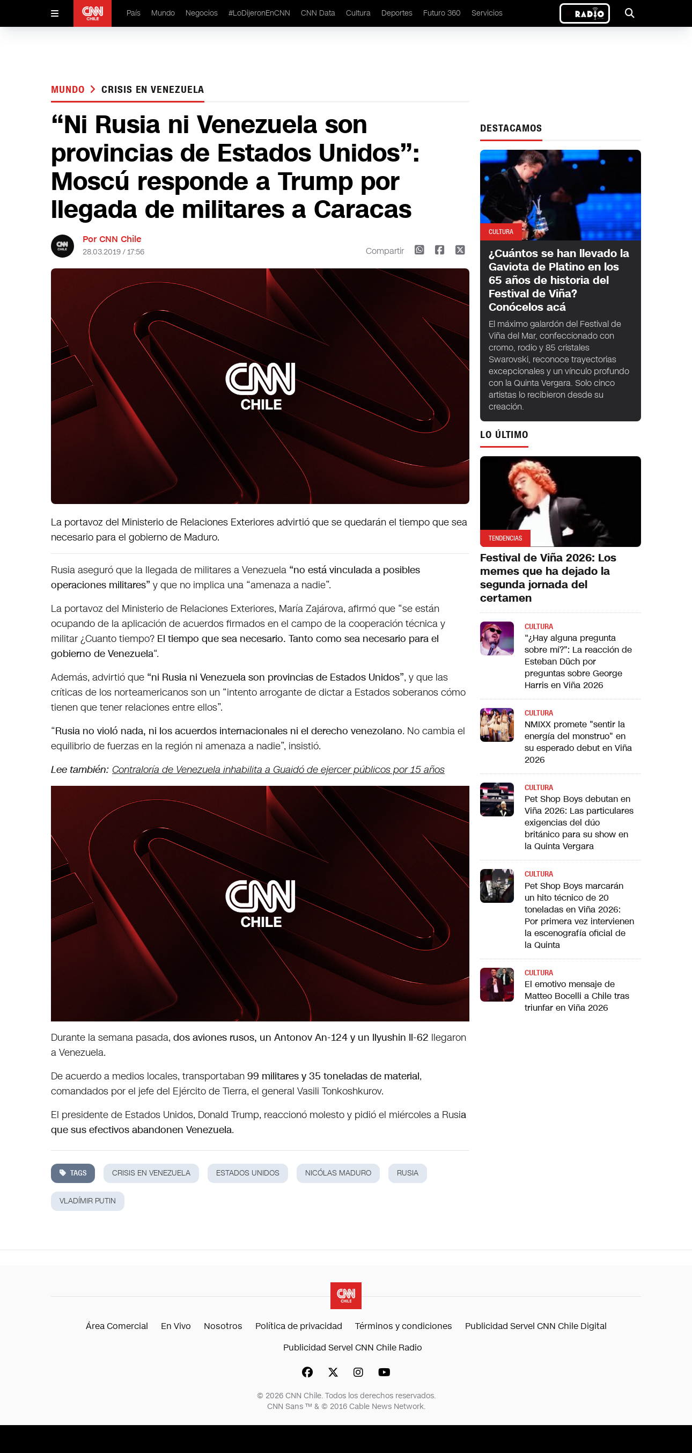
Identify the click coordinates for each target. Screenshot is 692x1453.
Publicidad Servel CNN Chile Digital (536, 1326)
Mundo (163, 13)
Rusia (407, 1173)
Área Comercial (117, 1326)
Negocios (202, 13)
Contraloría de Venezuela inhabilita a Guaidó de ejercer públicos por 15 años (278, 770)
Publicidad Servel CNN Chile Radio (352, 1347)
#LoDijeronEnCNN (259, 13)
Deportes (397, 13)
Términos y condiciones (403, 1326)
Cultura (358, 13)
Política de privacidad (298, 1326)
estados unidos (247, 1173)
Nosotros (223, 1326)
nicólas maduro (338, 1173)
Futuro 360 (442, 13)
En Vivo (176, 1326)
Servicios (487, 13)
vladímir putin (88, 1201)
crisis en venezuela (152, 90)
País (134, 13)
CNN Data (318, 13)
